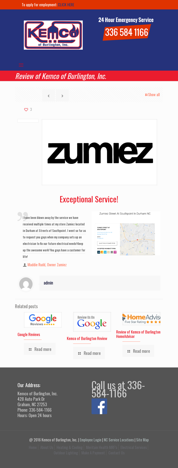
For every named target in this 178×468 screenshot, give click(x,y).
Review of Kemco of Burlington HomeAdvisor (138, 334)
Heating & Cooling (70, 447)
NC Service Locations (119, 439)
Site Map (142, 439)
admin (48, 282)
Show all (152, 94)
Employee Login (90, 439)
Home (33, 447)
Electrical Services (134, 447)
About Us (46, 447)
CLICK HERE (66, 4)
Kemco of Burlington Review (87, 338)
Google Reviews (29, 334)
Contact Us (116, 452)
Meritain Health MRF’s (101, 447)
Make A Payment (93, 452)
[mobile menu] (21, 64)
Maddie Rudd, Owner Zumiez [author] (47, 264)
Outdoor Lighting (66, 452)
